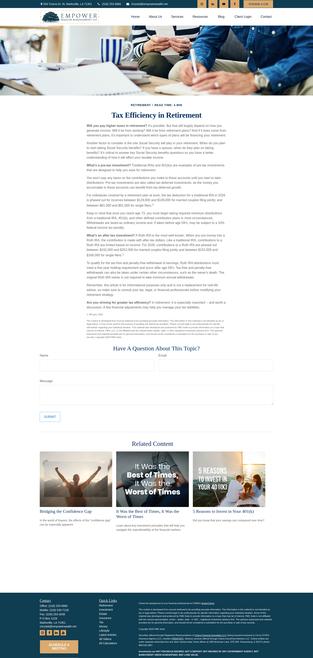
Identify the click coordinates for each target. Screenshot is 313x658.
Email (162, 355)
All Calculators (108, 643)
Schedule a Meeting (59, 646)
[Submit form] (50, 417)
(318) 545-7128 (59, 610)
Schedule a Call (258, 4)
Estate (103, 613)
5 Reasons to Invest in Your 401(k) (223, 511)
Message (46, 381)
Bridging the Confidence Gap (66, 511)
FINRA (174, 638)
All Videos (105, 639)
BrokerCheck (207, 603)
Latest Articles (108, 634)
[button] (135, 16)
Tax (101, 622)
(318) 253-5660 (109, 4)
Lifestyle (104, 630)
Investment (106, 609)
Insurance (105, 618)
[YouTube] (223, 4)
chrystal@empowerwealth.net (147, 4)
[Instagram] (201, 4)
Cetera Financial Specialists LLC (210, 635)
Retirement (106, 605)
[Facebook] (234, 4)
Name (44, 355)
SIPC (181, 638)
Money (103, 626)
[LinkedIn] (212, 4)
